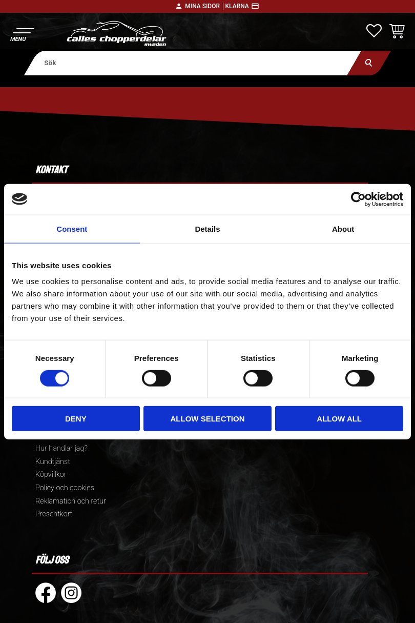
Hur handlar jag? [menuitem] (61, 448)
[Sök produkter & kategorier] (193, 63)
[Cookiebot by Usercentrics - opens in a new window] (358, 199)
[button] (22, 34)
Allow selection (207, 418)
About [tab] (343, 228)
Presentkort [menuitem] (53, 514)
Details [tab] (207, 228)
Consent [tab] (71, 228)
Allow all (339, 418)
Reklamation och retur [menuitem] (70, 501)
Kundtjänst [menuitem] (52, 461)
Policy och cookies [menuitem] (64, 488)
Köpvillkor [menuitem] (51, 474)
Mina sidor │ (205, 6)
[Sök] (369, 63)
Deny (76, 418)
